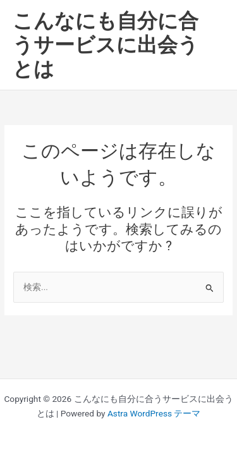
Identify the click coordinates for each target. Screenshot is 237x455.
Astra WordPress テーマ (153, 413)
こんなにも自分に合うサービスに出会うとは (105, 45)
